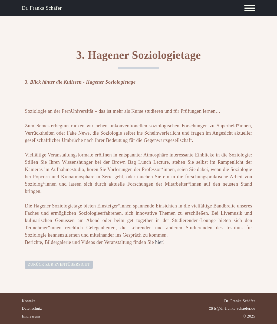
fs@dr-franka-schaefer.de (234, 308)
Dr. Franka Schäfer (42, 8)
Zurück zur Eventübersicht (59, 264)
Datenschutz (32, 308)
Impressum (31, 316)
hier (159, 242)
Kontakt (28, 301)
